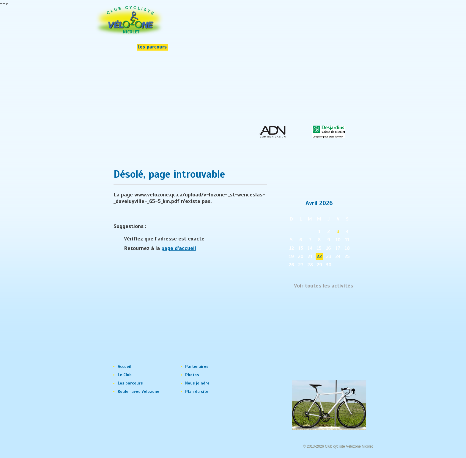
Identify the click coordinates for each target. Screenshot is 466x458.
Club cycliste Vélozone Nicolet (349, 446)
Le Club (125, 374)
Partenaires (196, 366)
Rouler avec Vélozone (138, 391)
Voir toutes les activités (323, 286)
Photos (192, 374)
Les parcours (130, 383)
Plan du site (196, 391)
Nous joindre (197, 383)
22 (319, 257)
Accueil (124, 366)
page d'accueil (178, 248)
